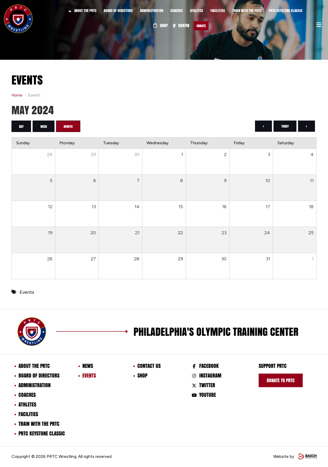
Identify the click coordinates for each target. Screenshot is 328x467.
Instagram (210, 375)
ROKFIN (181, 25)
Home (16, 95)
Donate (201, 25)
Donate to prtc (281, 380)
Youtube (207, 395)
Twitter (207, 385)
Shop (160, 25)
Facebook (209, 366)
